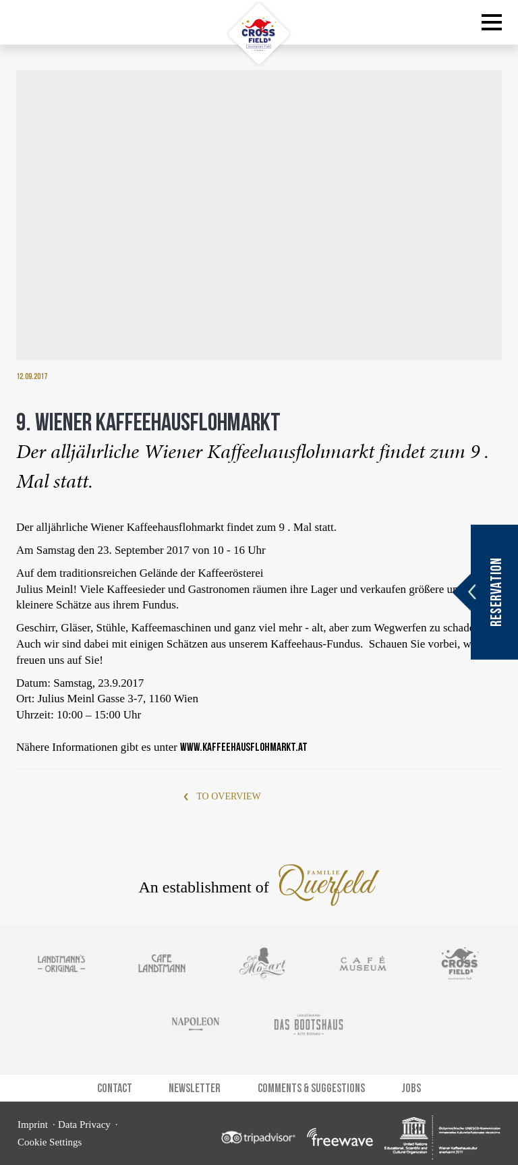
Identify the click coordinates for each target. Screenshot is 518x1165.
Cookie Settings (50, 1137)
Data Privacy (84, 1119)
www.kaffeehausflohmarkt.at (244, 742)
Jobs (411, 1083)
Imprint (33, 1119)
